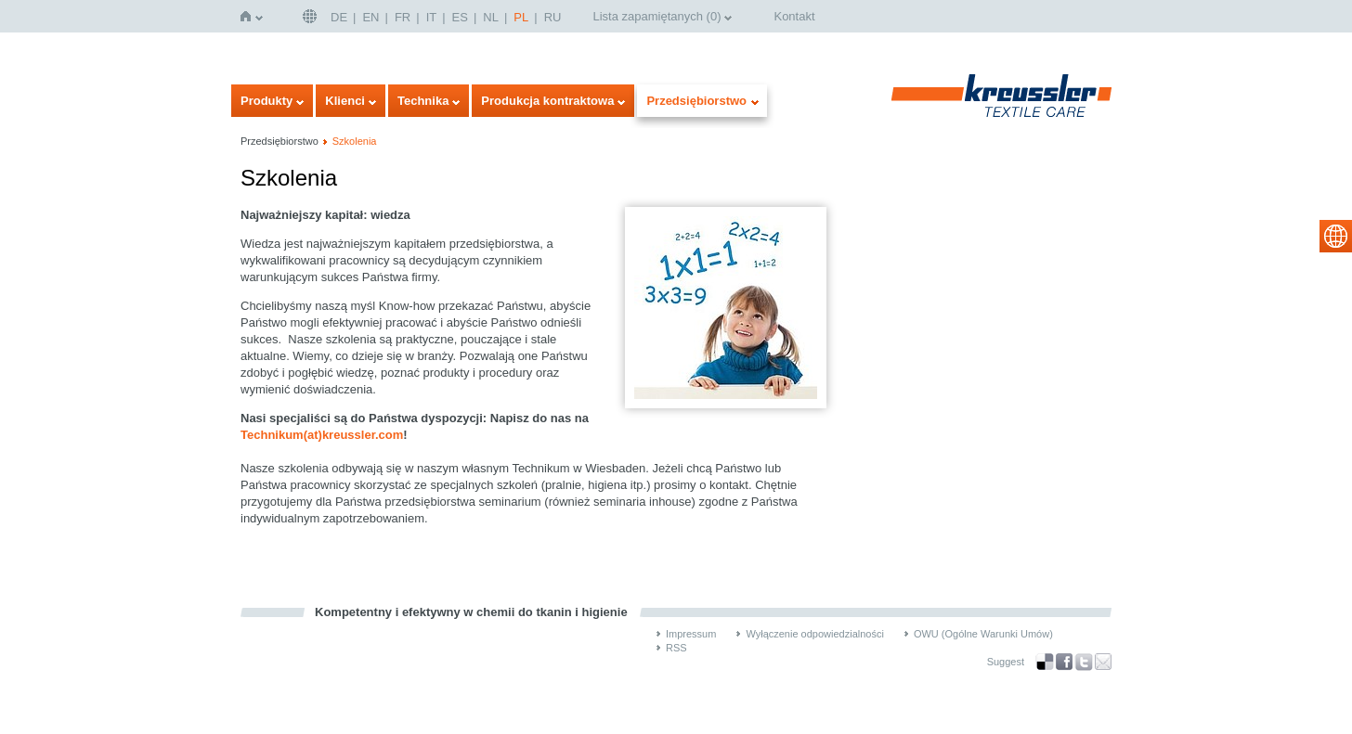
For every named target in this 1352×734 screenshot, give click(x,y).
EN (370, 17)
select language (1336, 236)
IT (431, 17)
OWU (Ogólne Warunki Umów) (983, 633)
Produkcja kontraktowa (547, 101)
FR (402, 17)
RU (553, 17)
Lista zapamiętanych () (656, 16)
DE (339, 17)
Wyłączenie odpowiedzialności (814, 633)
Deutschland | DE (312, 16)
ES (460, 17)
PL (521, 17)
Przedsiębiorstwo (696, 101)
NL (491, 17)
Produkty (266, 101)
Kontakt (794, 16)
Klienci (345, 101)
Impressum (691, 633)
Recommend (1103, 661)
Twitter (1083, 662)
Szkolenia (354, 141)
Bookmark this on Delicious (1044, 661)
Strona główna (249, 16)
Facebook (1064, 662)
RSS (676, 647)
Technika (422, 101)
